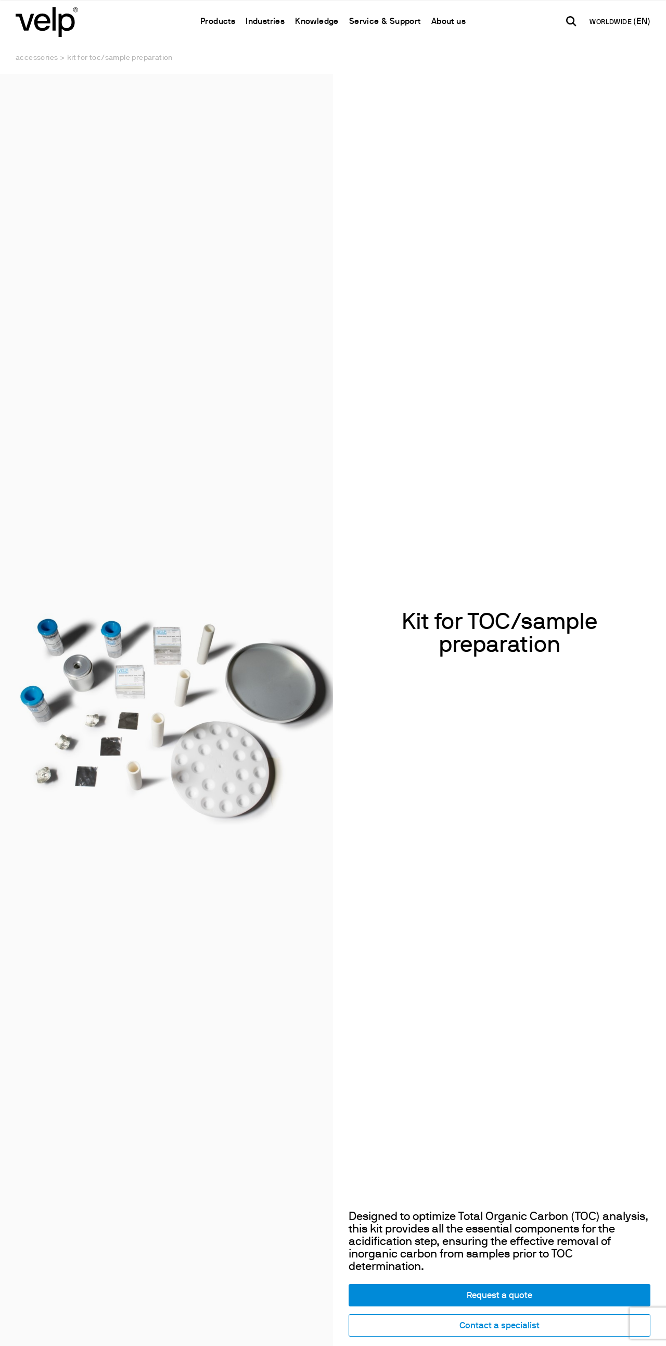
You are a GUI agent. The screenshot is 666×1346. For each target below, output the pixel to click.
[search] (571, 21)
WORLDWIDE (611, 22)
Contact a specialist (499, 1326)
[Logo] (47, 21)
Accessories (37, 58)
